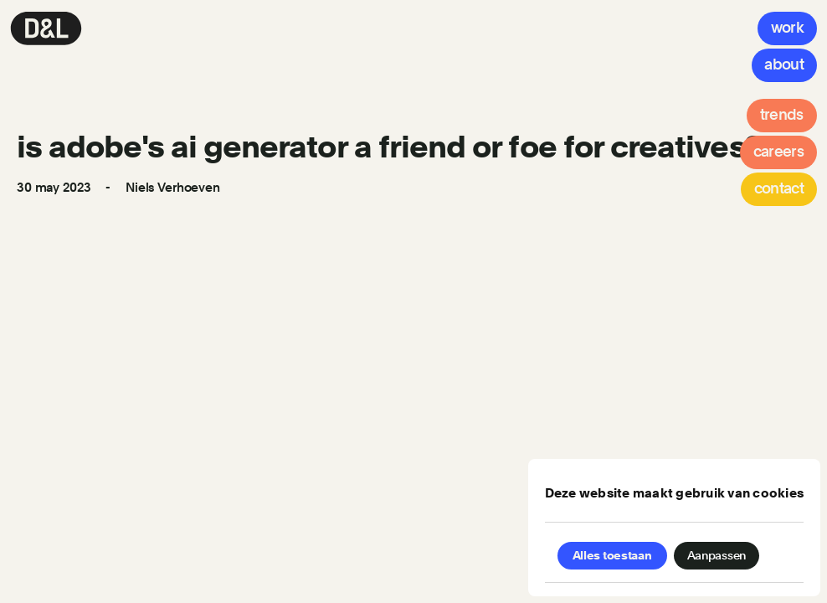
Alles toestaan (612, 555)
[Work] (787, 28)
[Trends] (782, 115)
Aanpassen (716, 555)
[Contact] (779, 189)
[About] (784, 65)
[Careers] (778, 152)
